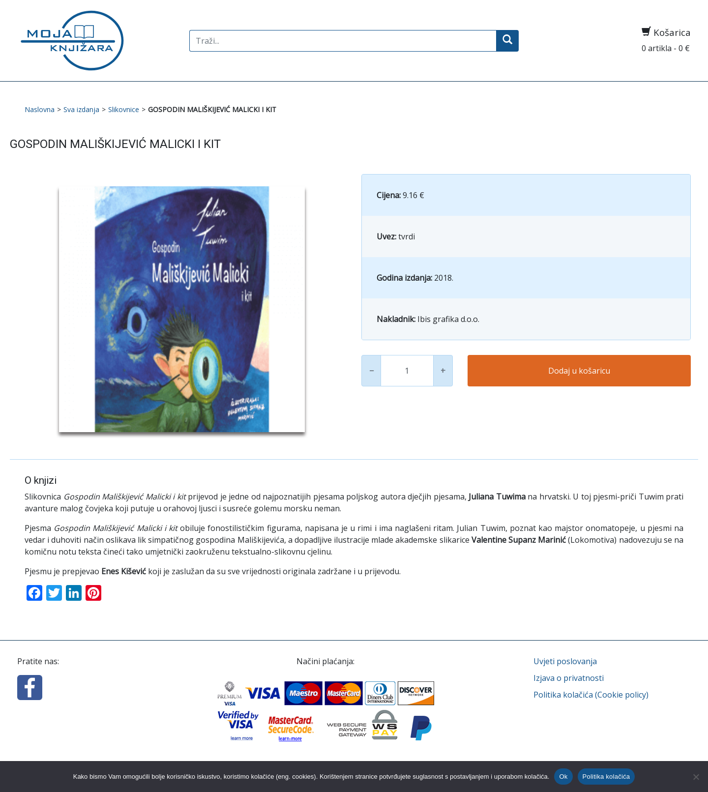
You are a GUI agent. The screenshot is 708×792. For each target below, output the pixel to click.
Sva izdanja (81, 109)
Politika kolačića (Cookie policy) (591, 694)
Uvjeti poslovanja (565, 661)
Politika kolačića (606, 776)
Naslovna (40, 109)
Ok (563, 776)
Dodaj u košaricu (579, 370)
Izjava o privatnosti (568, 678)
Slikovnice (123, 109)
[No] (696, 777)
